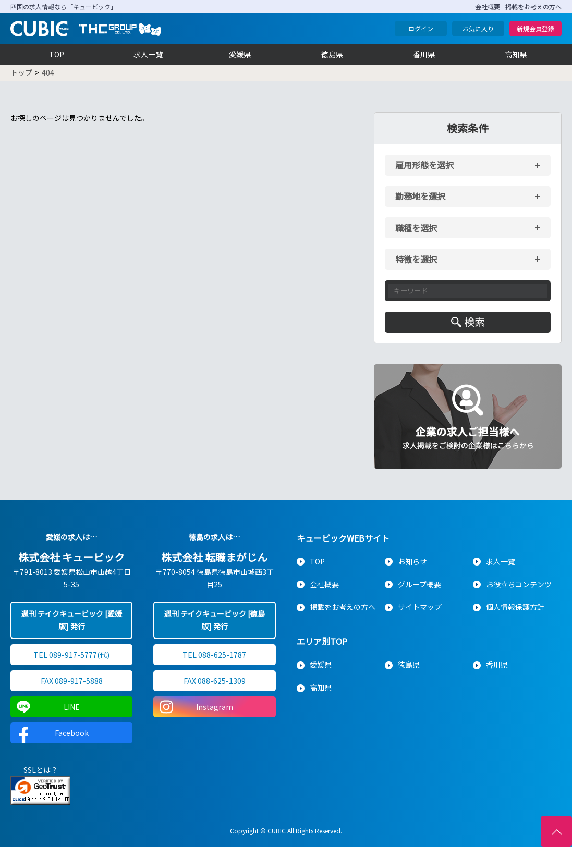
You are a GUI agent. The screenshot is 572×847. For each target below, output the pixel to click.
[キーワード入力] (467, 291)
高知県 (516, 54)
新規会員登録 (535, 28)
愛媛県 (240, 54)
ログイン (420, 28)
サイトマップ (420, 607)
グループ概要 (419, 584)
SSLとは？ (40, 770)
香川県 (424, 54)
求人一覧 (148, 54)
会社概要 (487, 6)
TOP (56, 54)
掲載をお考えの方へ (533, 6)
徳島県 (332, 54)
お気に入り (478, 28)
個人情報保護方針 (515, 607)
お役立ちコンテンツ (519, 584)
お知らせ (412, 561)
